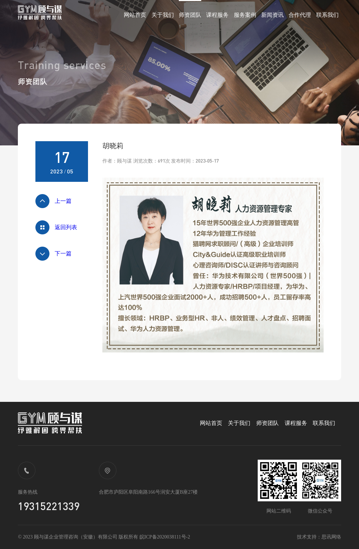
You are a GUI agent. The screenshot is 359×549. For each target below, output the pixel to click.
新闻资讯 (272, 15)
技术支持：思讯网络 (319, 537)
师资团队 (190, 15)
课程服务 (217, 15)
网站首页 (135, 15)
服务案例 (245, 15)
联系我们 (327, 15)
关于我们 (162, 15)
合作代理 (300, 15)
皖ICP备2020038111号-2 (165, 537)
